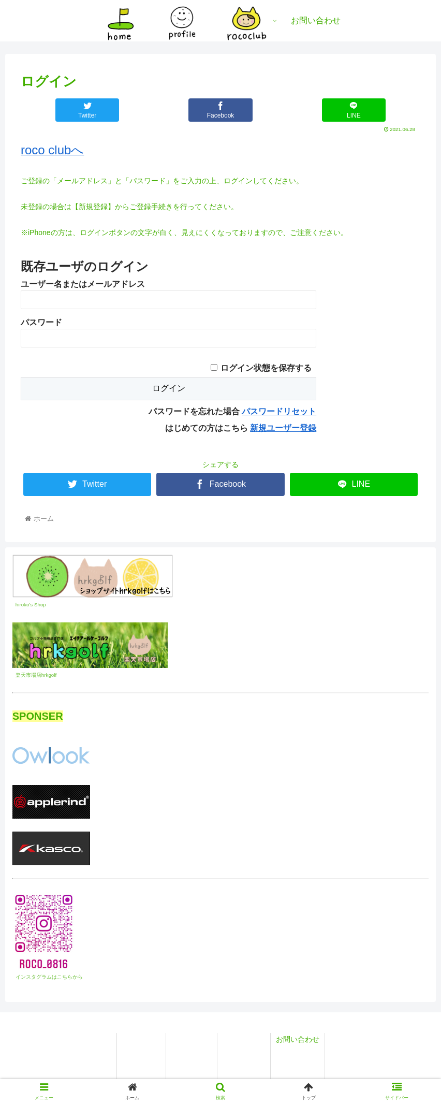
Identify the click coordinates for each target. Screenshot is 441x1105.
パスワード (41, 322)
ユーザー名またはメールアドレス (83, 284)
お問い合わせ (297, 1039)
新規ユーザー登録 (283, 428)
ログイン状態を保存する (266, 368)
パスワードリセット (279, 411)
